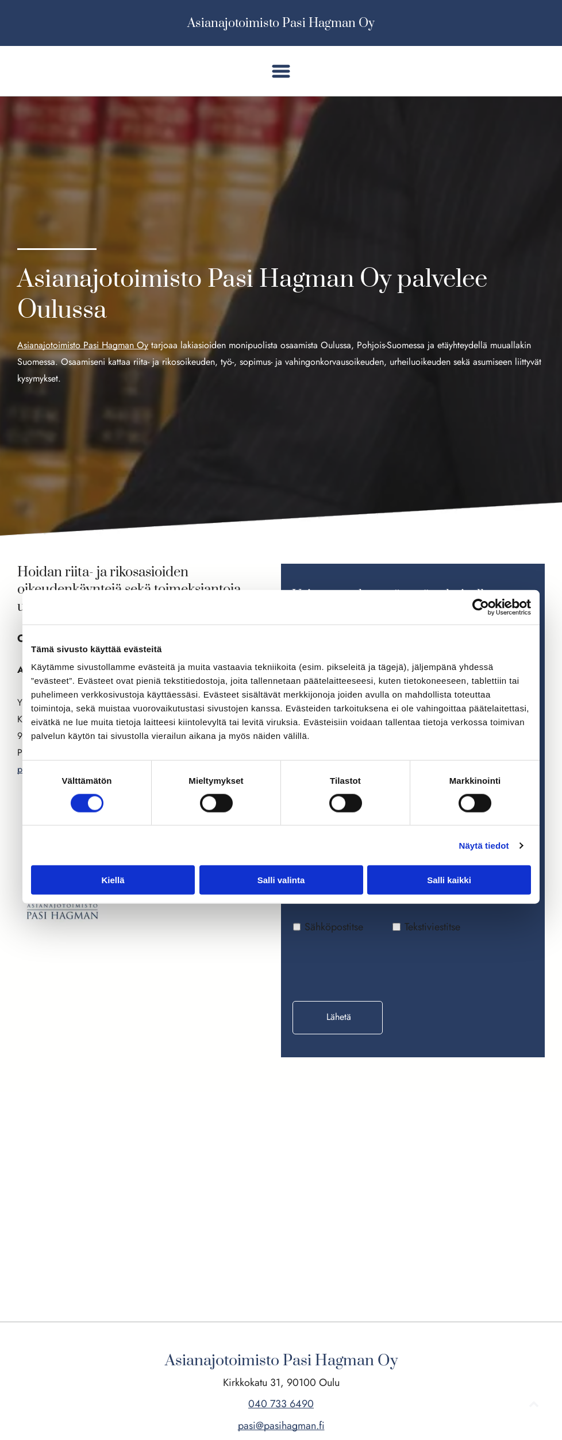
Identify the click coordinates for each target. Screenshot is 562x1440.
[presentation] (380, 966)
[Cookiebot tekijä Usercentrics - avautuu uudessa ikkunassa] (480, 606)
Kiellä (112, 880)
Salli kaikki (449, 880)
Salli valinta (281, 880)
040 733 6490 (281, 1403)
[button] (281, 71)
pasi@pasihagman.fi (281, 1425)
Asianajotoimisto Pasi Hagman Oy (281, 23)
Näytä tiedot (484, 845)
